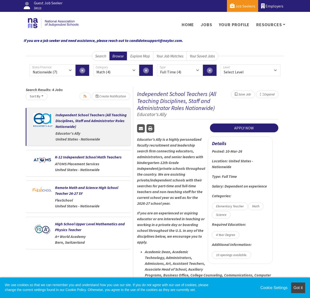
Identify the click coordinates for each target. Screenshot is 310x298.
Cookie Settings (273, 288)
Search (100, 56)
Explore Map (140, 56)
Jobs (206, 24)
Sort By (35, 96)
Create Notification (111, 96)
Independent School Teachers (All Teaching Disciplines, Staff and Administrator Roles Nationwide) (91, 120)
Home (188, 24)
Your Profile (234, 24)
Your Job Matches (169, 56)
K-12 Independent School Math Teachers (88, 157)
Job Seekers (242, 6)
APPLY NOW (244, 127)
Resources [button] (269, 24)
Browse (118, 56)
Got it (298, 288)
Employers (272, 6)
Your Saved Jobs (202, 56)
